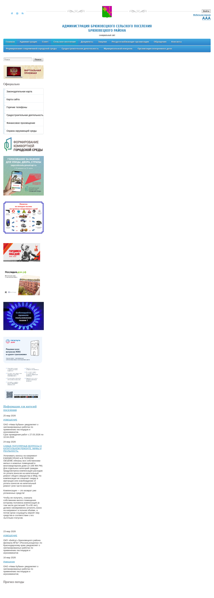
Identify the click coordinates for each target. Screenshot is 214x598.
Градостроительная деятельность (80, 48)
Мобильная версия (202, 15)
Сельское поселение (65, 42)
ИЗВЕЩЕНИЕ (10, 420)
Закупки (102, 42)
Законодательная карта (19, 91)
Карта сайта (13, 99)
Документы (87, 42)
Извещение (9, 561)
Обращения (160, 42)
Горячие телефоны (17, 107)
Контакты (176, 42)
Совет (45, 42)
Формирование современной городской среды (31, 48)
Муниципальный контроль (118, 48)
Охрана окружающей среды (22, 131)
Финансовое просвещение (21, 123)
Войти (206, 11)
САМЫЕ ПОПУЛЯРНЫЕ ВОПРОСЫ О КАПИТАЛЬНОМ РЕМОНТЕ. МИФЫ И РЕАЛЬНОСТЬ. (22, 448)
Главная (10, 42)
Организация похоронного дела (155, 48)
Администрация (28, 42)
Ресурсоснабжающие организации (130, 42)
